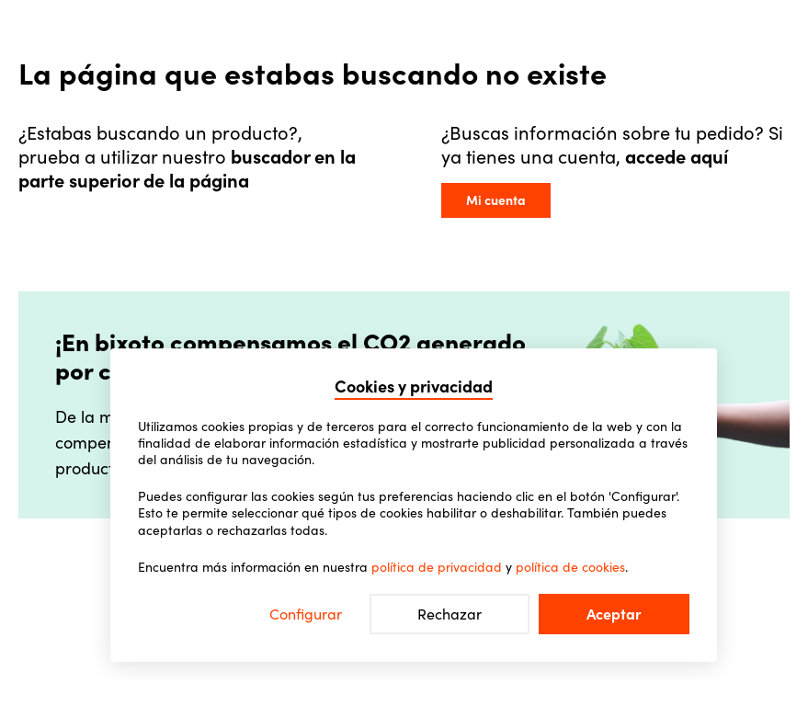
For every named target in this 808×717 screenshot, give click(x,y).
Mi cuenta (496, 200)
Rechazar (449, 614)
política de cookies (570, 567)
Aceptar (614, 614)
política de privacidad (436, 567)
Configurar (305, 614)
